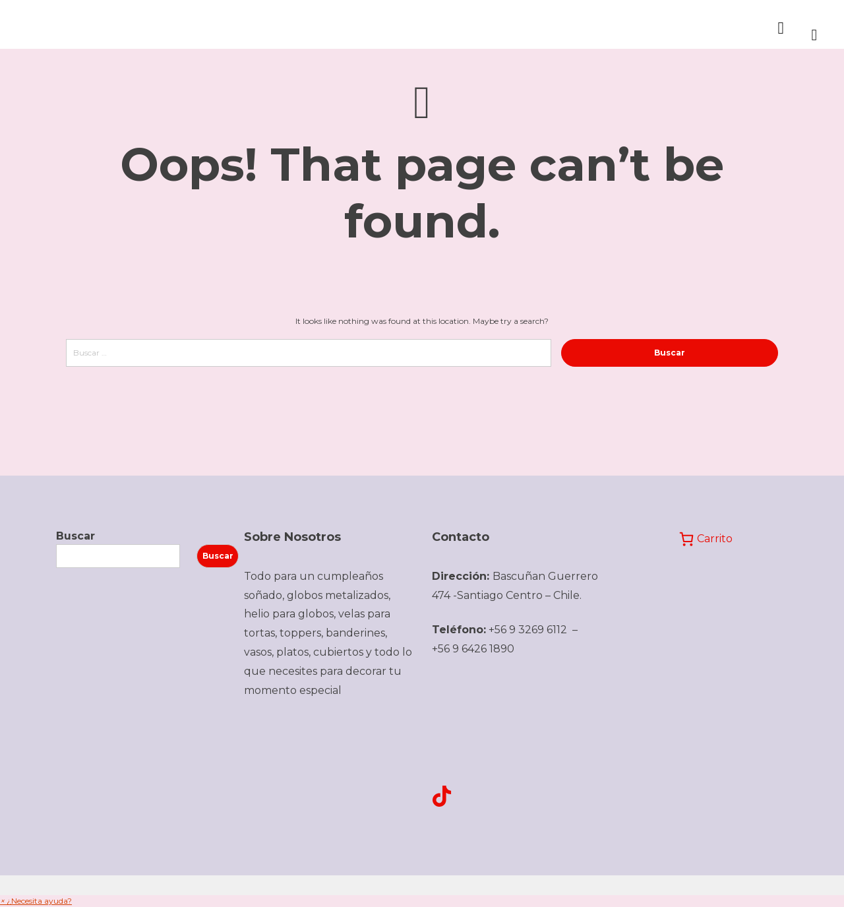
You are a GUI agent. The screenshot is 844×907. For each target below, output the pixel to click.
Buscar (75, 536)
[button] (36, 901)
